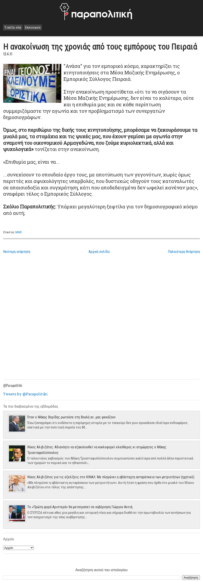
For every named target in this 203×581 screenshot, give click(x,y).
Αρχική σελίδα (99, 252)
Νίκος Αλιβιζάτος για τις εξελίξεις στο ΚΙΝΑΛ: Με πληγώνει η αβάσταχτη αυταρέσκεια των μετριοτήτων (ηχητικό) (110, 477)
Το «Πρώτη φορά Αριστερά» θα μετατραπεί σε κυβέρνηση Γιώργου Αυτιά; (80, 507)
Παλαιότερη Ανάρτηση (184, 252)
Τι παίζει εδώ (12, 27)
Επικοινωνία (32, 27)
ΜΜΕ (18, 232)
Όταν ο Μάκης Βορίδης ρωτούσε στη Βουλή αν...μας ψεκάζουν (71, 417)
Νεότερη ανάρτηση (16, 252)
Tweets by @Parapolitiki (25, 394)
